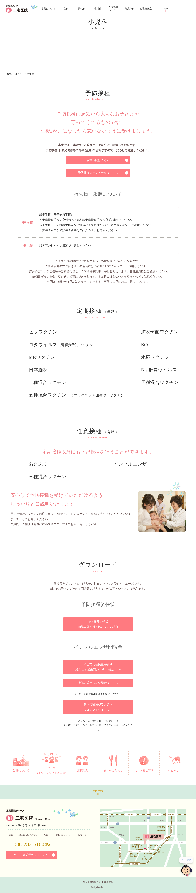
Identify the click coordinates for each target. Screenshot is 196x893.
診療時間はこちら (98, 160)
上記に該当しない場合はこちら (98, 682)
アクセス (180, 18)
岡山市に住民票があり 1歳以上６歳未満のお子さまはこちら (98, 667)
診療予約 (179, 34)
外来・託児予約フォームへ (31, 855)
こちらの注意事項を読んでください (97, 725)
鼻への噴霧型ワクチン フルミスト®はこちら (98, 707)
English (165, 8)
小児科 (18, 74)
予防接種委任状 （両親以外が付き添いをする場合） (98, 624)
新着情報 (108, 882)
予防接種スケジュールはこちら (98, 172)
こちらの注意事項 (86, 694)
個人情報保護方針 (92, 882)
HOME (9, 74)
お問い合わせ (181, 50)
